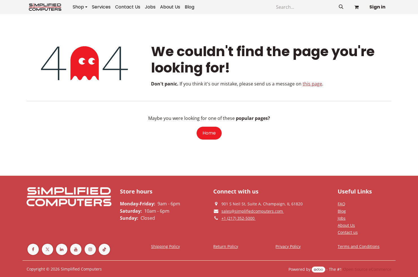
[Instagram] (90, 249)
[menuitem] (80, 7)
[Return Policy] (225, 246)
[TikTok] (104, 249)
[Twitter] (47, 249)
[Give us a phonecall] (238, 218)
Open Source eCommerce (367, 269)
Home (209, 133)
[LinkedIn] (61, 249)
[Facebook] (33, 249)
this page (312, 84)
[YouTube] (75, 249)
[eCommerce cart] (356, 7)
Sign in (377, 7)
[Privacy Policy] (341, 204)
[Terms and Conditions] (165, 246)
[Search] (341, 7)
